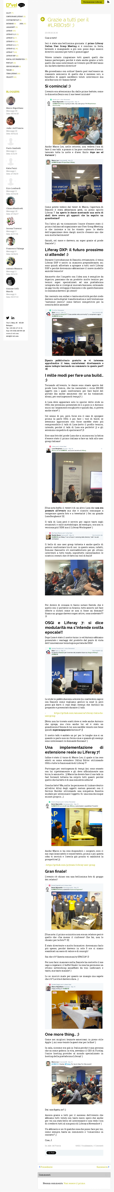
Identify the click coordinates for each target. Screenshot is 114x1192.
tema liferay (13, 74)
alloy (10, 13)
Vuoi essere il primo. (75, 1183)
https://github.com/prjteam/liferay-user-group (70, 864)
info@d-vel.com (12, 336)
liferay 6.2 (12, 49)
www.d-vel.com (12, 333)
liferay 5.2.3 (12, 34)
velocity (11, 77)
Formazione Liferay (92, 2)
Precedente (47, 1167)
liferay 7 (11, 52)
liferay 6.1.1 (12, 45)
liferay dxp (12, 56)
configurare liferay (16, 17)
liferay (11, 31)
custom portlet (14, 20)
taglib (10, 70)
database (11, 24)
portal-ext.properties (16, 59)
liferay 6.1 (12, 41)
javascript (12, 27)
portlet (11, 63)
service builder (13, 66)
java (22, 24)
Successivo (102, 1167)
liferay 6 (11, 38)
